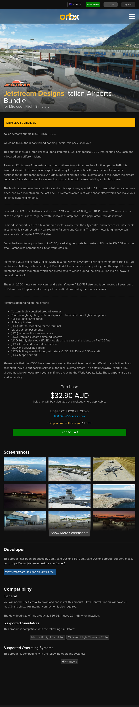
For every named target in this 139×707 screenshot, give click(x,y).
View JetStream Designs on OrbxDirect (29, 572)
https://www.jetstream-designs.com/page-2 (38, 563)
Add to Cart (69, 432)
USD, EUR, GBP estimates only (69, 416)
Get (93, 4)
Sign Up (128, 4)
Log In (111, 4)
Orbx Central (29, 602)
